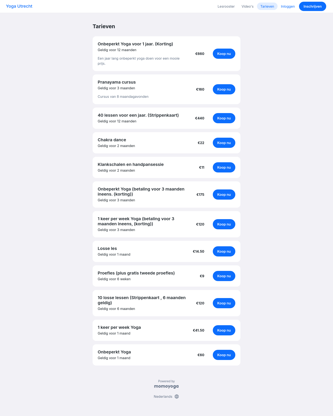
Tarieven (267, 6)
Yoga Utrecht (19, 6)
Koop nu (224, 54)
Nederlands (166, 396)
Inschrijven (313, 6)
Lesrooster (226, 6)
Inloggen (288, 6)
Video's (247, 6)
